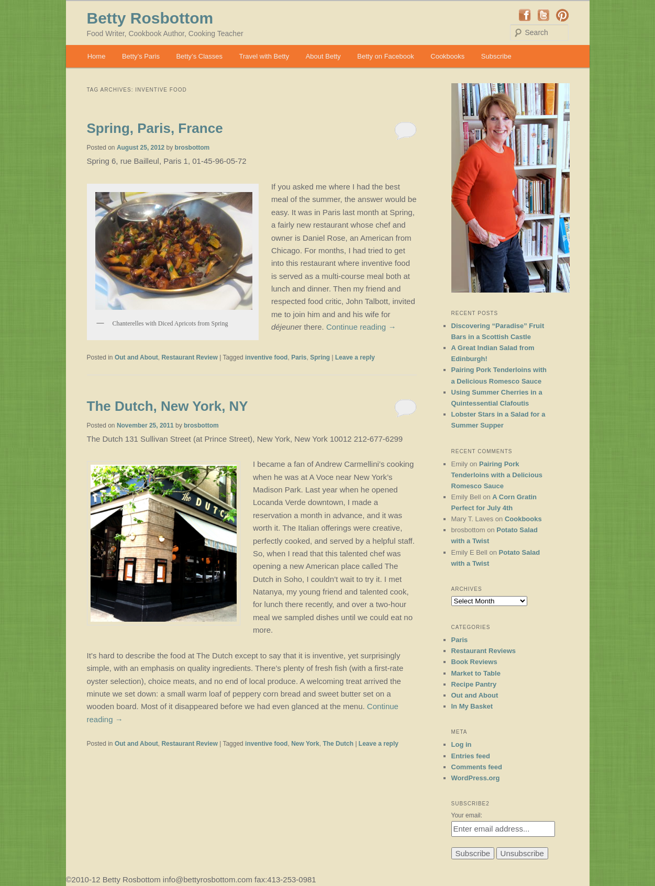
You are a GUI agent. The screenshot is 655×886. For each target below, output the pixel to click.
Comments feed (477, 767)
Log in (461, 744)
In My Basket (472, 706)
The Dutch (338, 743)
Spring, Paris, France (155, 128)
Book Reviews (474, 662)
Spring (320, 357)
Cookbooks (447, 56)
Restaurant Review (189, 357)
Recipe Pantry (474, 684)
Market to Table (476, 673)
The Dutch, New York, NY (167, 406)
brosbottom (192, 147)
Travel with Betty (264, 56)
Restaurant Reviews (483, 651)
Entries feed (470, 756)
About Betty (323, 56)
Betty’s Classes (199, 56)
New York (305, 743)
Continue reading (361, 326)
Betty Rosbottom (150, 18)
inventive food (266, 357)
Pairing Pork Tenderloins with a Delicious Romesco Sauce (497, 475)
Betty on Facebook (385, 56)
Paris (298, 357)
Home (96, 56)
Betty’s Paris (141, 56)
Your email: (467, 815)
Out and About (136, 357)
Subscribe (496, 56)
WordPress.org (475, 778)
